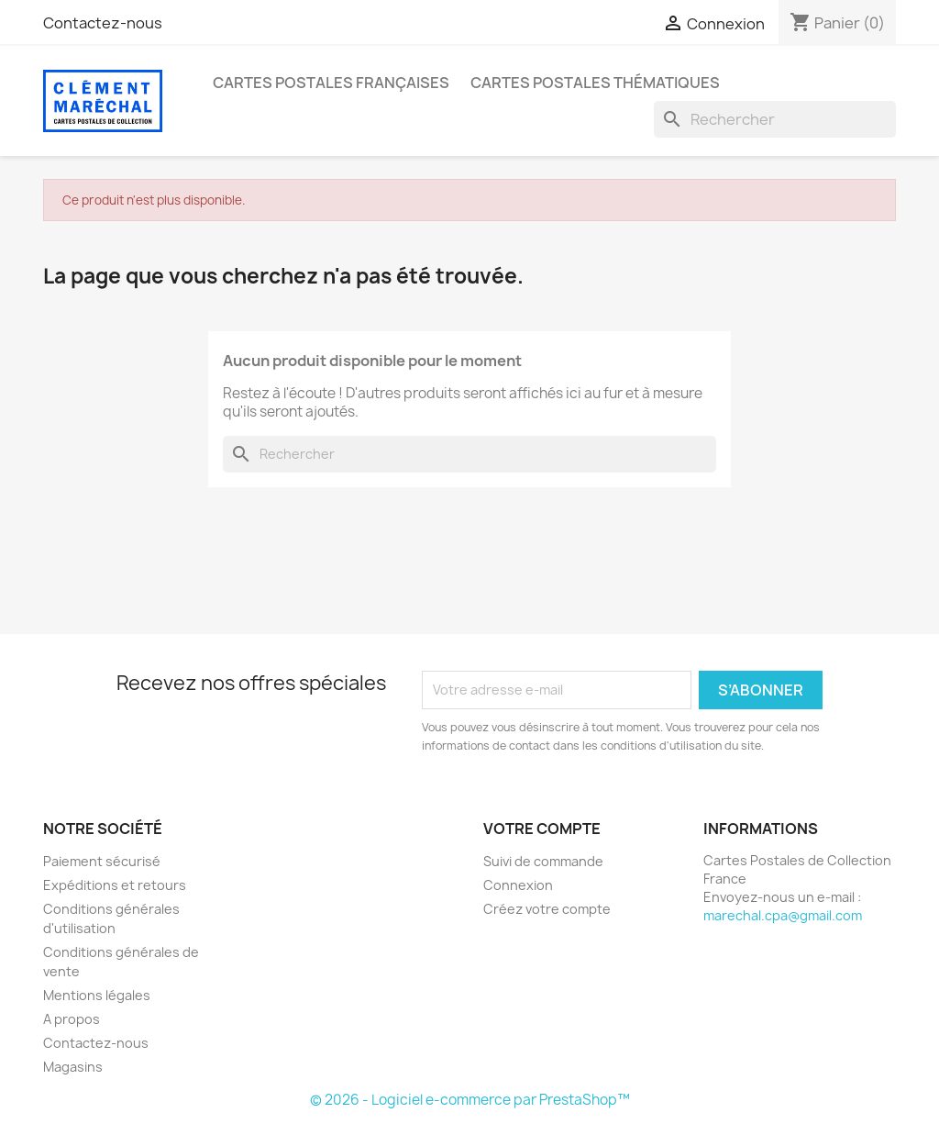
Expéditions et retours (114, 885)
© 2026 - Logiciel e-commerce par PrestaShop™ (470, 1099)
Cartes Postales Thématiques (595, 82)
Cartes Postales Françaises (331, 82)
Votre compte (542, 828)
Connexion (518, 885)
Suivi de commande (543, 861)
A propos (71, 1019)
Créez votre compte (547, 909)
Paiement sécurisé (101, 861)
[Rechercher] (775, 119)
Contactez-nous (102, 23)
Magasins (73, 1066)
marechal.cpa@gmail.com (782, 915)
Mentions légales (96, 995)
